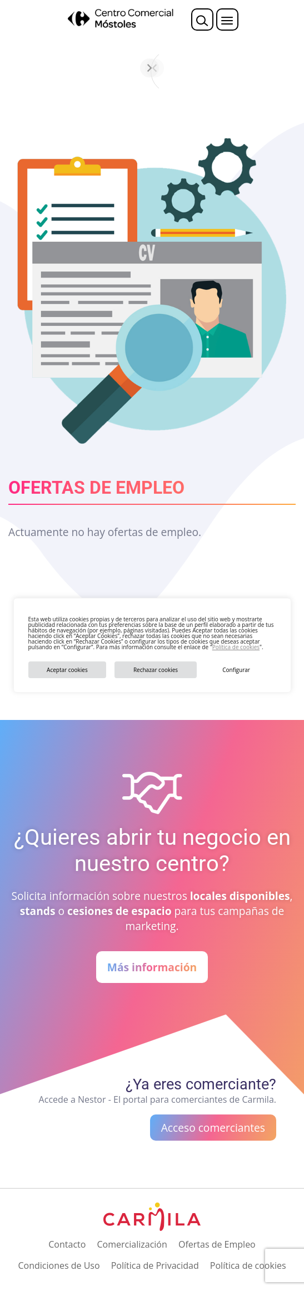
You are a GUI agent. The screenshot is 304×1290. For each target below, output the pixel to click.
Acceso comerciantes (213, 1127)
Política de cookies (236, 647)
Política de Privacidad (155, 1265)
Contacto (67, 1244)
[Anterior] (22, 68)
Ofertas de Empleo (217, 1244)
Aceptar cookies (67, 670)
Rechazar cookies (155, 670)
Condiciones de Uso (58, 1265)
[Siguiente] (281, 68)
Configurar (236, 670)
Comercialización (132, 1244)
